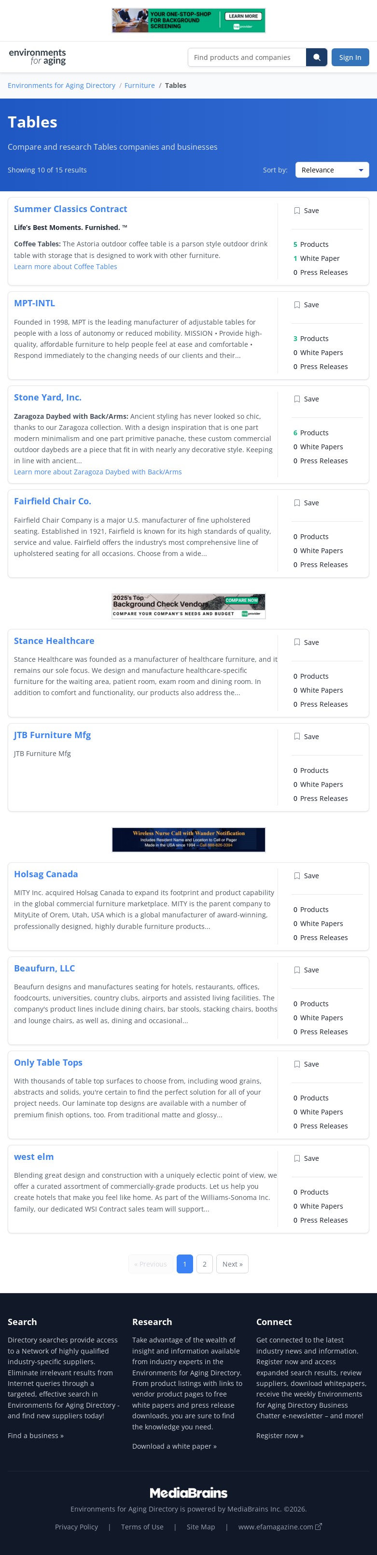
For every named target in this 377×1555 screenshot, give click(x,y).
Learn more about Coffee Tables (65, 266)
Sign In (350, 57)
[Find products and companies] (247, 57)
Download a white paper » (174, 1446)
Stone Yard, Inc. (48, 397)
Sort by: (275, 169)
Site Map (201, 1526)
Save (306, 210)
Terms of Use (142, 1526)
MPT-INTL (34, 303)
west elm (34, 1156)
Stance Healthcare (54, 640)
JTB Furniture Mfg (52, 735)
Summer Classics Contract (70, 208)
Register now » (280, 1435)
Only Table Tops (48, 1062)
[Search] (316, 57)
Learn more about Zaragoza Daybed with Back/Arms (98, 471)
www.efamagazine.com (280, 1526)
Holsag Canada (46, 874)
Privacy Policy (76, 1526)
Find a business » (36, 1435)
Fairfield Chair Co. (52, 501)
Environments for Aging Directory (61, 85)
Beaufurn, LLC (44, 968)
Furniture (140, 85)
